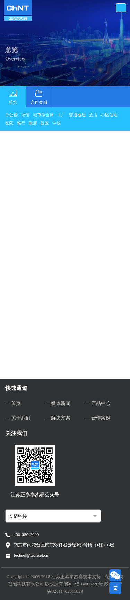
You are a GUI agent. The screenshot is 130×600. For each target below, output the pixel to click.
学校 (56, 123)
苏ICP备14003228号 (84, 584)
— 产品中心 (98, 403)
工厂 (61, 114)
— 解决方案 (58, 418)
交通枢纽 (77, 114)
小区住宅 (109, 114)
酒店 (93, 114)
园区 (45, 123)
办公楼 (11, 114)
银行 (21, 123)
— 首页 (13, 403)
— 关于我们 (18, 418)
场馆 (25, 114)
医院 (9, 123)
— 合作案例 (98, 418)
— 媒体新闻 (58, 403)
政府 (33, 123)
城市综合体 (43, 114)
